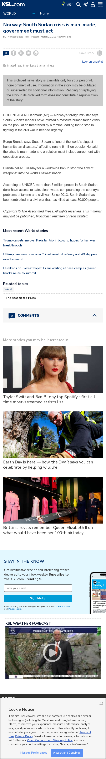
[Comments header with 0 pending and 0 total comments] (53, 315)
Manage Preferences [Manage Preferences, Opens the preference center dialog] (33, 753)
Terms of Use (63, 606)
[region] (53, 728)
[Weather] (67, 4)
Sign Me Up (38, 598)
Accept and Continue (66, 753)
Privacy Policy (24, 736)
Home (44, 13)
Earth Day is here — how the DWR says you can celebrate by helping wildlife (48, 464)
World (8, 289)
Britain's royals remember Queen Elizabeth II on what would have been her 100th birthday (48, 530)
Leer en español (92, 61)
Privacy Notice (14, 608)
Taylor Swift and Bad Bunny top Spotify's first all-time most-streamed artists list (50, 399)
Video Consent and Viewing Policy (49, 740)
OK (101, 703)
